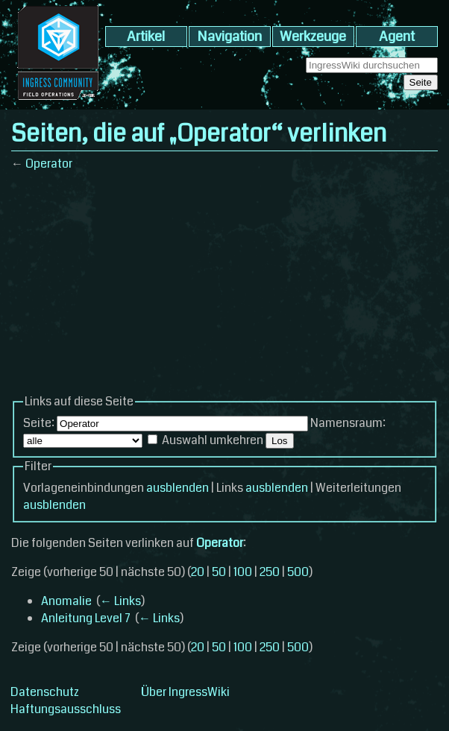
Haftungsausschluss (65, 709)
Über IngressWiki (185, 691)
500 (298, 571)
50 (219, 571)
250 (270, 571)
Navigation (229, 36)
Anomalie (66, 601)
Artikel (146, 36)
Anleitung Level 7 (86, 618)
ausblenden (177, 487)
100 (242, 571)
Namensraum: (348, 422)
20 (197, 571)
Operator (48, 163)
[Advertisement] (224, 288)
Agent (397, 36)
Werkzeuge (313, 36)
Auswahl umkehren (212, 440)
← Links (120, 601)
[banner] (57, 101)
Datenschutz (44, 691)
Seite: (38, 422)
